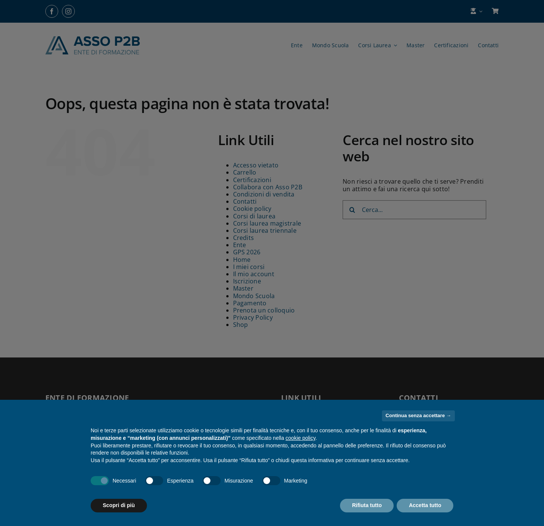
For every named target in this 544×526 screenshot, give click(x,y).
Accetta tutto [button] (425, 505)
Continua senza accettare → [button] (418, 415)
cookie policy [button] (300, 438)
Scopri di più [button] (119, 505)
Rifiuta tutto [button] (367, 505)
